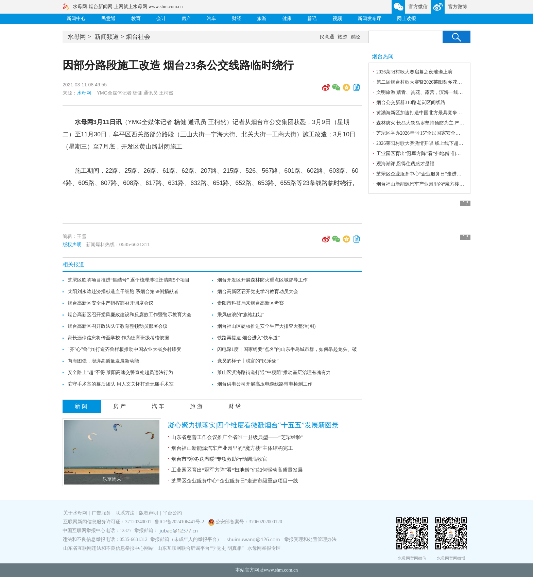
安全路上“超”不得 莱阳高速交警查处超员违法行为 (120, 372)
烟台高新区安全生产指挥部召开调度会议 (110, 303)
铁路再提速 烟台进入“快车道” (248, 337)
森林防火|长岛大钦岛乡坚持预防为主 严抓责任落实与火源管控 (441, 122)
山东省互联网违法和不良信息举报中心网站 (108, 548)
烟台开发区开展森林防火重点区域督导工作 (262, 280)
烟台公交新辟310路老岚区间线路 (410, 102)
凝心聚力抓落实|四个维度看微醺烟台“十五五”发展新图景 (253, 425)
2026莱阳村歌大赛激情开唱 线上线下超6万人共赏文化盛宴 (437, 143)
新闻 (82, 406)
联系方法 (125, 512)
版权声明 (72, 244)
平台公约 (172, 512)
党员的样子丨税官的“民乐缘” (247, 360)
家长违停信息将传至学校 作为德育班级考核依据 (118, 337)
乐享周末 (111, 479)
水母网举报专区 (264, 548)
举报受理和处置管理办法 (310, 539)
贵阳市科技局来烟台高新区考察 (250, 303)
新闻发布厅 (369, 18)
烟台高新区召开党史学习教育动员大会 (257, 291)
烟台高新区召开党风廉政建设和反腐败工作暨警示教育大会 (129, 314)
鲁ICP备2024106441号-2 (180, 521)
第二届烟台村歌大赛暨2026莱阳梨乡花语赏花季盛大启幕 (435, 82)
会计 (161, 18)
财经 (236, 18)
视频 (337, 18)
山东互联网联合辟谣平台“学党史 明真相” (200, 548)
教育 (136, 18)
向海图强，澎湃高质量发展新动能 (103, 360)
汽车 (211, 18)
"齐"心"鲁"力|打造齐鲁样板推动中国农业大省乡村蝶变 (124, 349)
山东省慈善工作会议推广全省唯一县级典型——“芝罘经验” (238, 437)
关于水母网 (75, 512)
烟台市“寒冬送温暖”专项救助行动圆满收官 (219, 459)
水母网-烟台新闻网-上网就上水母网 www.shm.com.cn (128, 6)
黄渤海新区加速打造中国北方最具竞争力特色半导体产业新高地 (443, 112)
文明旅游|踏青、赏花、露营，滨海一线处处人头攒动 (431, 92)
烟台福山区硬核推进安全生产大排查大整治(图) (266, 326)
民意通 (108, 18)
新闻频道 (106, 36)
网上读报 (406, 18)
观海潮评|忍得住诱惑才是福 (405, 163)
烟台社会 (138, 36)
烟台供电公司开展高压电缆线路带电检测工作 (264, 384)
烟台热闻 (383, 56)
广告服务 (101, 512)
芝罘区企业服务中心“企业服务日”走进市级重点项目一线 (234, 480)
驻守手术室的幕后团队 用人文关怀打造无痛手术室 (121, 384)
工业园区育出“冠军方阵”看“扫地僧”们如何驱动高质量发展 (237, 470)
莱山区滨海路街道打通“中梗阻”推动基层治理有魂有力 (274, 372)
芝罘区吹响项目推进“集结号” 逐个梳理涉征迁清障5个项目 (129, 280)
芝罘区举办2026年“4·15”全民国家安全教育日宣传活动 (432, 133)
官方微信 (418, 6)
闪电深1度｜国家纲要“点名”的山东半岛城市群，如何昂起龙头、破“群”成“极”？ (300, 349)
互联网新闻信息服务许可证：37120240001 (107, 521)
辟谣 (312, 18)
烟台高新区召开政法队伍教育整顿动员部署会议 (118, 326)
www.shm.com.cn (281, 570)
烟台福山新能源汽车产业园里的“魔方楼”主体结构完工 (232, 448)
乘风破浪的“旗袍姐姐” (240, 314)
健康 (287, 18)
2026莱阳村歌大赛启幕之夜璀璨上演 (414, 71)
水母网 (77, 36)
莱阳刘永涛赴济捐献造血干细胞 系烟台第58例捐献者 (123, 291)
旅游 (261, 18)
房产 (186, 18)
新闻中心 (76, 18)
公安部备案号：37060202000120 (249, 521)
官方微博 (457, 6)
